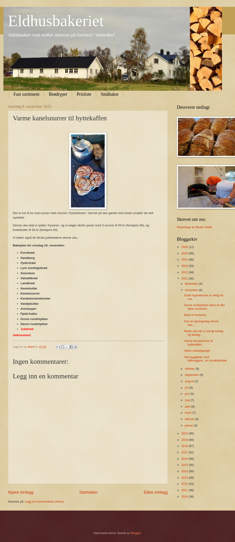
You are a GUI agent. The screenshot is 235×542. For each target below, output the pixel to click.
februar (190, 419)
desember (192, 283)
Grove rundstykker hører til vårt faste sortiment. (204, 306)
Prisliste (84, 94)
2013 (185, 477)
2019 (185, 439)
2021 (185, 278)
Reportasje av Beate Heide (194, 227)
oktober (190, 368)
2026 (185, 247)
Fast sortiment (26, 94)
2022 (185, 272)
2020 (185, 433)
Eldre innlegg (156, 492)
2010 (185, 496)
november (192, 290)
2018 (185, 446)
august (189, 381)
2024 (185, 259)
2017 (185, 452)
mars (188, 412)
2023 (185, 266)
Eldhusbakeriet (56, 21)
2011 (185, 490)
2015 (185, 465)
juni (187, 393)
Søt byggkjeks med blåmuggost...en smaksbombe (205, 358)
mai (187, 400)
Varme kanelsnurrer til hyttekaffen (198, 342)
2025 (185, 253)
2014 (185, 471)
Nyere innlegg (20, 492)
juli (187, 387)
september (192, 375)
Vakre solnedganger (197, 350)
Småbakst (109, 94)
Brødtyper (58, 94)
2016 (185, 458)
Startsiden (88, 492)
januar (189, 425)
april (188, 406)
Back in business (195, 315)
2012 (185, 483)
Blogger (136, 533)
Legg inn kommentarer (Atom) (44, 501)
